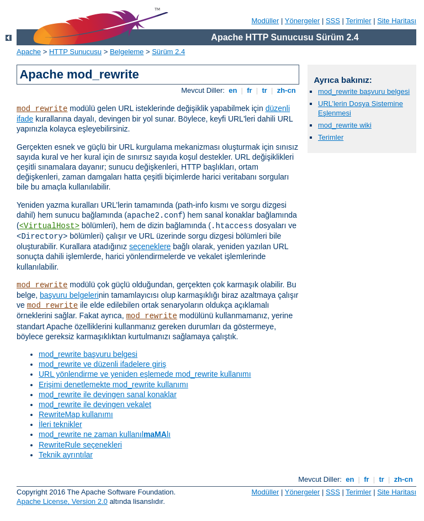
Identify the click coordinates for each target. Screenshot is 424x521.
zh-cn (286, 90)
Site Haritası (396, 21)
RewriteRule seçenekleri (80, 444)
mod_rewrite (42, 108)
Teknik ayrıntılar (66, 454)
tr (264, 90)
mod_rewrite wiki (345, 125)
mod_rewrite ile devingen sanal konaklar (108, 394)
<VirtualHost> (49, 226)
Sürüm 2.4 (168, 52)
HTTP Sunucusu (75, 52)
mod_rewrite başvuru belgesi (88, 354)
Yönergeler (302, 21)
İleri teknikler (60, 424)
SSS (333, 21)
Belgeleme (127, 52)
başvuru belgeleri (69, 295)
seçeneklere (150, 246)
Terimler (358, 21)
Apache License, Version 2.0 (62, 501)
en (233, 90)
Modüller (265, 21)
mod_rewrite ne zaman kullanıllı (105, 434)
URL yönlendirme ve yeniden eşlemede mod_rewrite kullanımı (145, 374)
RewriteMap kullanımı (76, 414)
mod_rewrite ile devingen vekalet (95, 404)
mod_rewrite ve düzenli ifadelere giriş (102, 364)
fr (250, 90)
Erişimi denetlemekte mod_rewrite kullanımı (113, 384)
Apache (29, 52)
